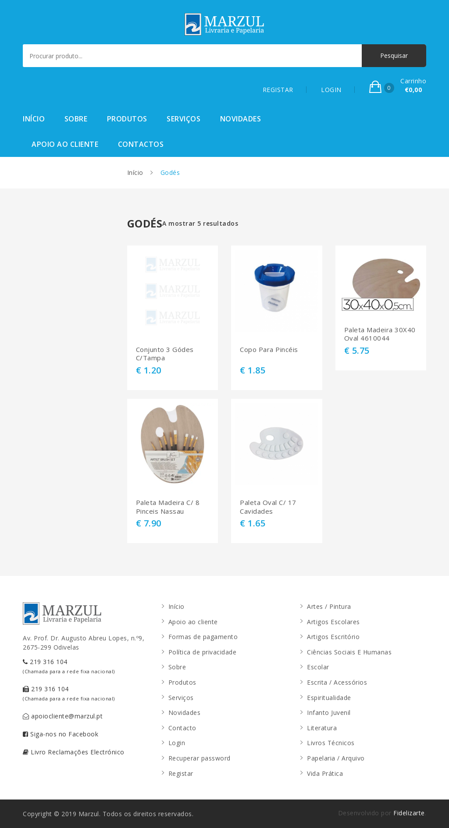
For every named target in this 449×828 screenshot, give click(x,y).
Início (34, 119)
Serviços (183, 119)
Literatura (322, 728)
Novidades (240, 119)
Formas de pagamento (203, 637)
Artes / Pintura (329, 606)
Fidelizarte (409, 813)
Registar (180, 773)
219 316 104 (69, 666)
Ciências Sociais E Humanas (349, 652)
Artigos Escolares (333, 622)
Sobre (76, 119)
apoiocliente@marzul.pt (63, 716)
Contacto (182, 728)
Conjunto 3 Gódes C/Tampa (165, 353)
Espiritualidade (329, 697)
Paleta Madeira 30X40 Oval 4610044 (380, 334)
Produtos (127, 119)
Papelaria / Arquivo (336, 758)
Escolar (318, 667)
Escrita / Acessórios (337, 682)
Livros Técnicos (331, 743)
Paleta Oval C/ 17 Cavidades (268, 506)
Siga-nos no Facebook (60, 734)
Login (176, 743)
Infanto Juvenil (329, 712)
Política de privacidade (202, 652)
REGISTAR (278, 89)
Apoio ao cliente (65, 144)
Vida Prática (325, 773)
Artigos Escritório (333, 637)
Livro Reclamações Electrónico (74, 752)
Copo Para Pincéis (269, 349)
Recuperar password (199, 758)
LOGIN (331, 89)
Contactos (141, 144)
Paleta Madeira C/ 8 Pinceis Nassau (168, 506)
